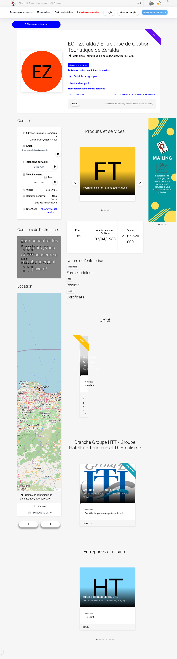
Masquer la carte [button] (40, 512)
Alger (75, 103)
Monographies (43, 12)
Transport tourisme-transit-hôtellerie (86, 88)
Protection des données (88, 12)
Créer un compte (128, 12)
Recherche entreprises (20, 12)
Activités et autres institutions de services (89, 70)
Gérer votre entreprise (36, 24)
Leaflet (57, 489)
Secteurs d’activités (64, 12)
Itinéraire (40, 506)
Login (109, 12)
